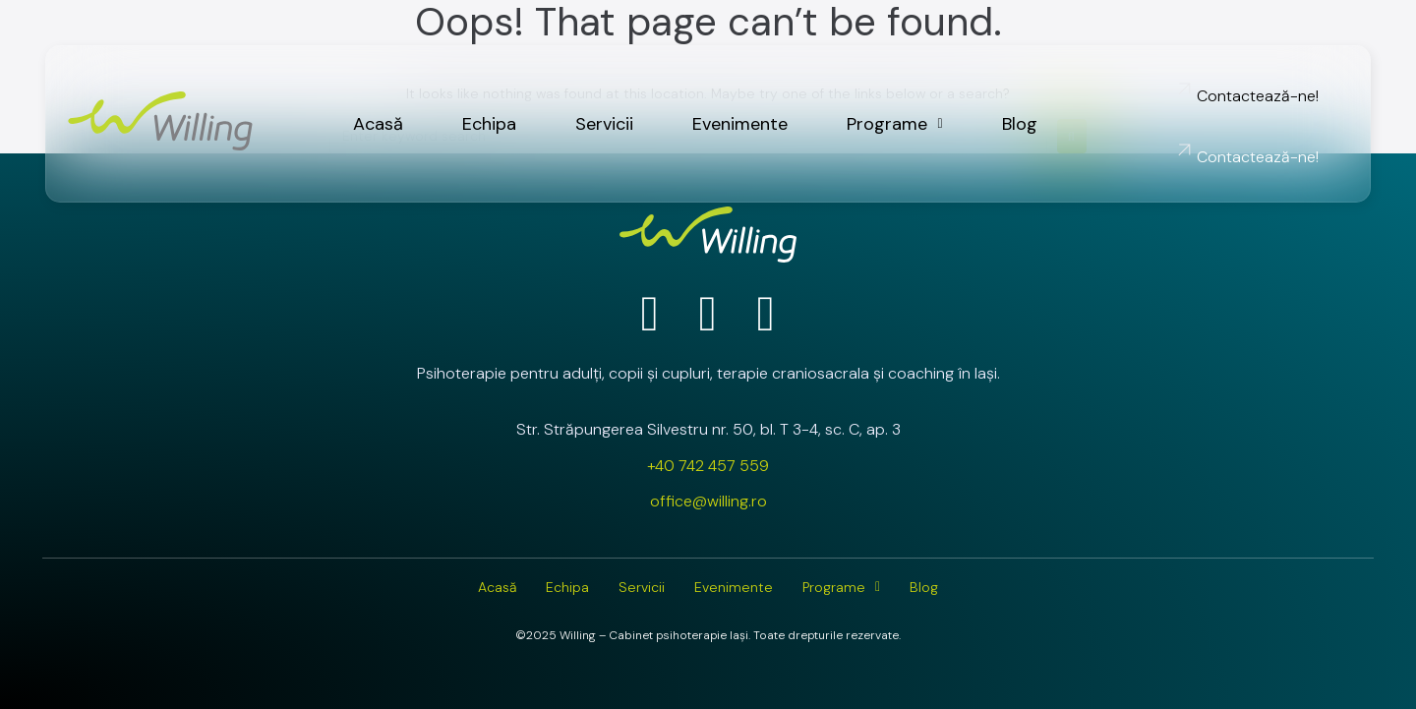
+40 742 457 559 (708, 465)
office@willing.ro (708, 501)
